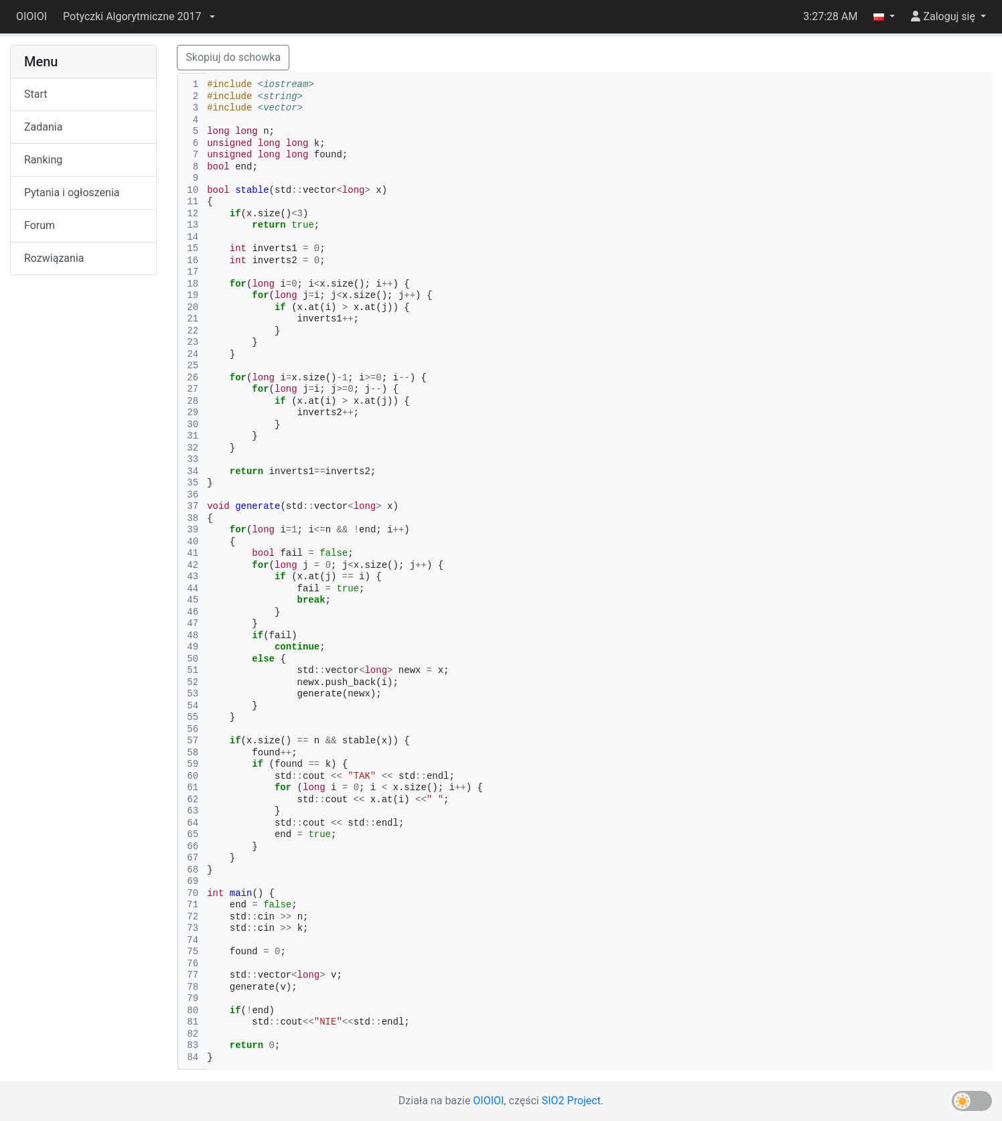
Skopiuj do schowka (233, 57)
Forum (39, 225)
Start (35, 94)
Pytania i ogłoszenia (72, 192)
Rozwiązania (54, 258)
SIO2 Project (571, 1100)
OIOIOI (31, 16)
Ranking (43, 159)
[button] (138, 16)
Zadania (43, 127)
